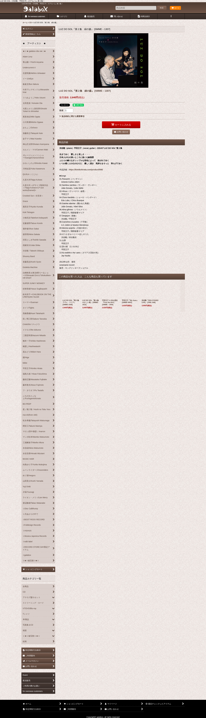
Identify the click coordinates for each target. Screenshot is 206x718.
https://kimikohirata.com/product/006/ (86, 170)
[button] (171, 16)
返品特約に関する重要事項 (71, 116)
